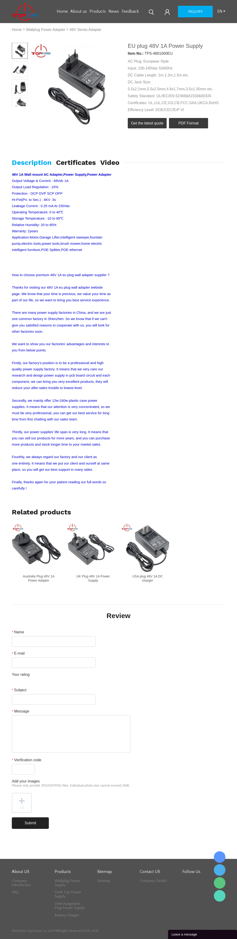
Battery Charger (67, 915)
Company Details (153, 881)
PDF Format (188, 123)
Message (20, 711)
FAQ (15, 892)
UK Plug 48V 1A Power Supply (93, 578)
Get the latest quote (147, 123)
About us (78, 11)
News (114, 11)
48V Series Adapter (86, 30)
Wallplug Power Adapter (45, 30)
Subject (19, 690)
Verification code (26, 760)
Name (18, 632)
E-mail (18, 653)
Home (62, 11)
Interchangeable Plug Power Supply (70, 906)
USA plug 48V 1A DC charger (147, 578)
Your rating (21, 674)
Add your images (71, 783)
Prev (16, 109)
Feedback (130, 11)
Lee (219, 896)
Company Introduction (21, 883)
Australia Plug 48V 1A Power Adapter (38, 578)
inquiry (195, 11)
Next (24, 109)
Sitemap (103, 881)
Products (98, 11)
